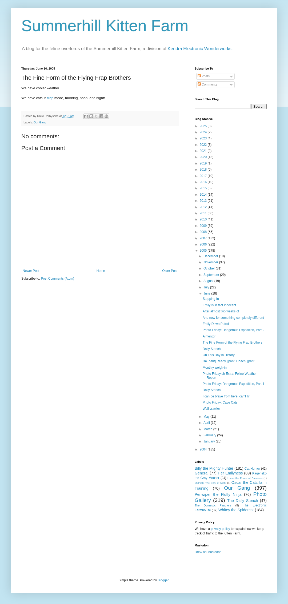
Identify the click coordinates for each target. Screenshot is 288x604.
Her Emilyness (230, 473)
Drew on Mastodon (208, 552)
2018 (204, 169)
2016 (204, 182)
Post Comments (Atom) (57, 278)
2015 (204, 188)
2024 (204, 132)
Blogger (163, 580)
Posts (204, 76)
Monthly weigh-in (215, 367)
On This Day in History (219, 355)
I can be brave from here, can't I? (226, 396)
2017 (204, 176)
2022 (204, 145)
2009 (204, 226)
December (211, 256)
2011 (204, 213)
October (209, 268)
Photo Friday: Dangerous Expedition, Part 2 (233, 330)
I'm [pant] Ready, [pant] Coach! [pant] (229, 361)
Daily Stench (212, 349)
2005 (204, 250)
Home (101, 271)
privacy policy (220, 529)
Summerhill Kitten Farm (105, 26)
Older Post (169, 271)
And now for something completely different (233, 318)
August (208, 281)
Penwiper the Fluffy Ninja (218, 494)
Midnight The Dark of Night (210, 482)
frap (50, 98)
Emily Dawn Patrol (216, 324)
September (211, 275)
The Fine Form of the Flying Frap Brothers (232, 342)
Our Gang (40, 122)
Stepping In (211, 299)
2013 (204, 201)
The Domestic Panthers (213, 505)
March (208, 429)
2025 (204, 126)
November (211, 262)
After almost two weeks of (221, 311)
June (207, 293)
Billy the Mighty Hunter (214, 468)
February (210, 435)
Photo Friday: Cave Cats (220, 402)
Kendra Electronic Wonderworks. (200, 48)
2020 (204, 157)
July (206, 287)
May (206, 416)
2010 (204, 219)
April (207, 423)
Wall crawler (211, 408)
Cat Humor (252, 468)
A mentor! (209, 336)
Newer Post (31, 271)
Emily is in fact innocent (219, 305)
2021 (204, 151)
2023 (204, 138)
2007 (204, 238)
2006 (204, 244)
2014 (204, 194)
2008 (204, 232)
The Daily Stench (242, 500)
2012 (204, 207)
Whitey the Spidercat (236, 510)
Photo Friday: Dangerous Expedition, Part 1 (233, 384)
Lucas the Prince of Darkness (244, 478)
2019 (204, 163)
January (209, 441)
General (201, 473)
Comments (207, 84)
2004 (204, 449)
